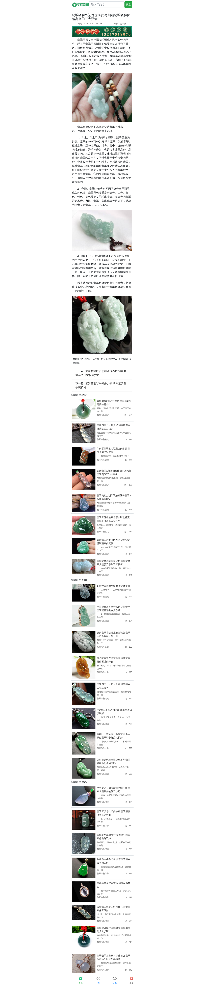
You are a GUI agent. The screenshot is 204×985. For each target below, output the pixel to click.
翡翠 (80, 39)
